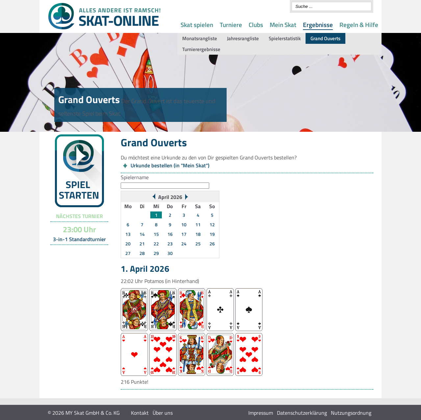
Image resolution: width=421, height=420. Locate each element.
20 (128, 243)
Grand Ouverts (325, 38)
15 (156, 234)
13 (128, 234)
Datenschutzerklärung (302, 413)
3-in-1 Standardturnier (79, 239)
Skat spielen (197, 24)
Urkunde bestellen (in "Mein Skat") (170, 165)
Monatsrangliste (199, 38)
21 (142, 243)
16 (170, 234)
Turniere (231, 24)
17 (183, 234)
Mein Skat (283, 24)
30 (170, 253)
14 (142, 234)
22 (156, 243)
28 (142, 253)
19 (212, 234)
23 (170, 243)
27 (128, 253)
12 (212, 224)
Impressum (260, 413)
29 (156, 253)
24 (183, 243)
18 (198, 234)
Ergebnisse (318, 24)
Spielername (135, 177)
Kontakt (140, 413)
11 (198, 224)
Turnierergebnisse (201, 49)
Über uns (163, 413)
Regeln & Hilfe (358, 24)
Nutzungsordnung (351, 413)
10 (183, 224)
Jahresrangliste (243, 38)
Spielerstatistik (285, 38)
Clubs (256, 24)
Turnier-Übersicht (76, 253)
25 (198, 243)
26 (212, 243)
